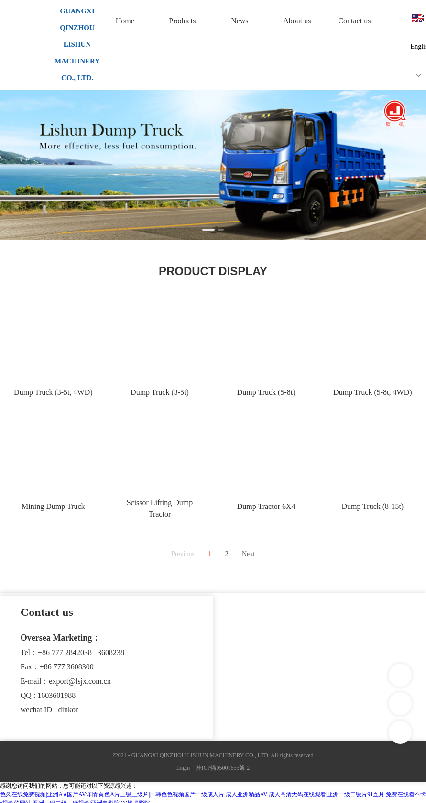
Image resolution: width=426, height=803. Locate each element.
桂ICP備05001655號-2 (223, 767)
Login (183, 767)
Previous (183, 554)
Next (248, 554)
